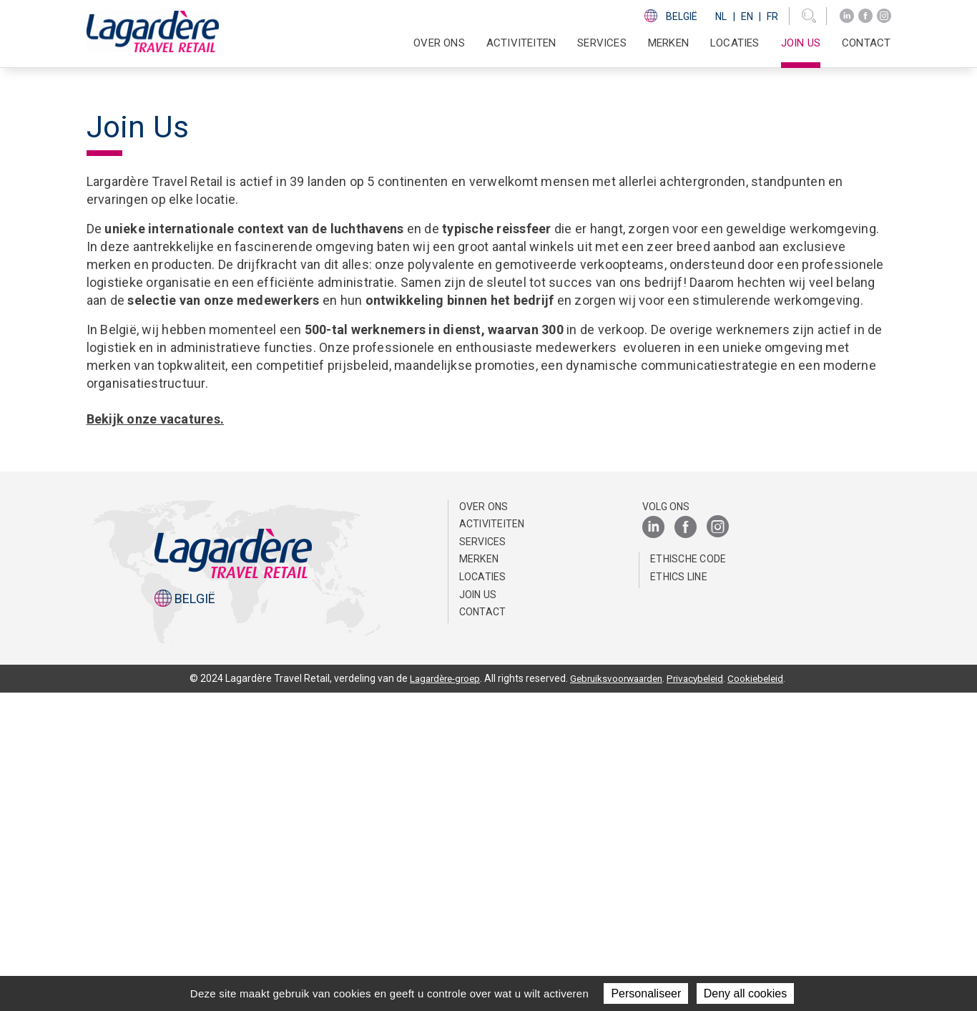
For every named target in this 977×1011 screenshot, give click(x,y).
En (747, 16)
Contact (866, 42)
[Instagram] (884, 16)
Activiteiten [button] (521, 42)
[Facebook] (865, 16)
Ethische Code (688, 877)
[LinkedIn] (847, 16)
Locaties (735, 42)
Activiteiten (492, 842)
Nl (721, 16)
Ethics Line (678, 894)
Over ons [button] (439, 42)
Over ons (484, 824)
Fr (772, 16)
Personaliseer (646, 993)
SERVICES (602, 42)
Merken (668, 42)
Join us (800, 42)
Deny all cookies (745, 993)
